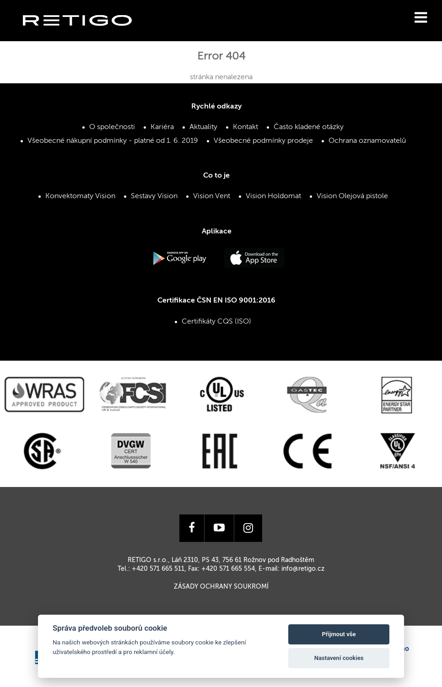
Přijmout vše (339, 634)
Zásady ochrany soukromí (221, 587)
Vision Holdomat (273, 196)
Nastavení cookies (339, 658)
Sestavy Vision (154, 196)
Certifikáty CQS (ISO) (216, 321)
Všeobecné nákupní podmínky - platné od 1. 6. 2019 (112, 141)
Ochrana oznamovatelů (367, 141)
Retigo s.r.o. (84, 34)
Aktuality (203, 127)
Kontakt (245, 127)
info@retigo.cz (302, 569)
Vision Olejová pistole (352, 196)
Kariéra (162, 127)
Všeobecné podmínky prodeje (263, 141)
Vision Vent (211, 196)
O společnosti (112, 127)
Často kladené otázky (309, 127)
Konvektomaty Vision (80, 196)
